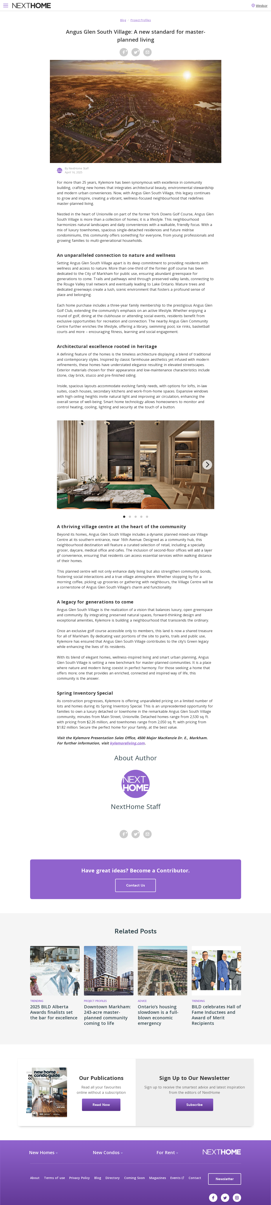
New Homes (42, 1152)
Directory (112, 1178)
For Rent (165, 1152)
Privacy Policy (79, 1178)
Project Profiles (141, 20)
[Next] (207, 465)
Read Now (101, 1105)
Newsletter (225, 1179)
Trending (36, 1001)
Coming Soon (134, 1178)
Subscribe (194, 1105)
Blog (123, 20)
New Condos (106, 1152)
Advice (142, 1001)
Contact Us (135, 885)
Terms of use (54, 1178)
